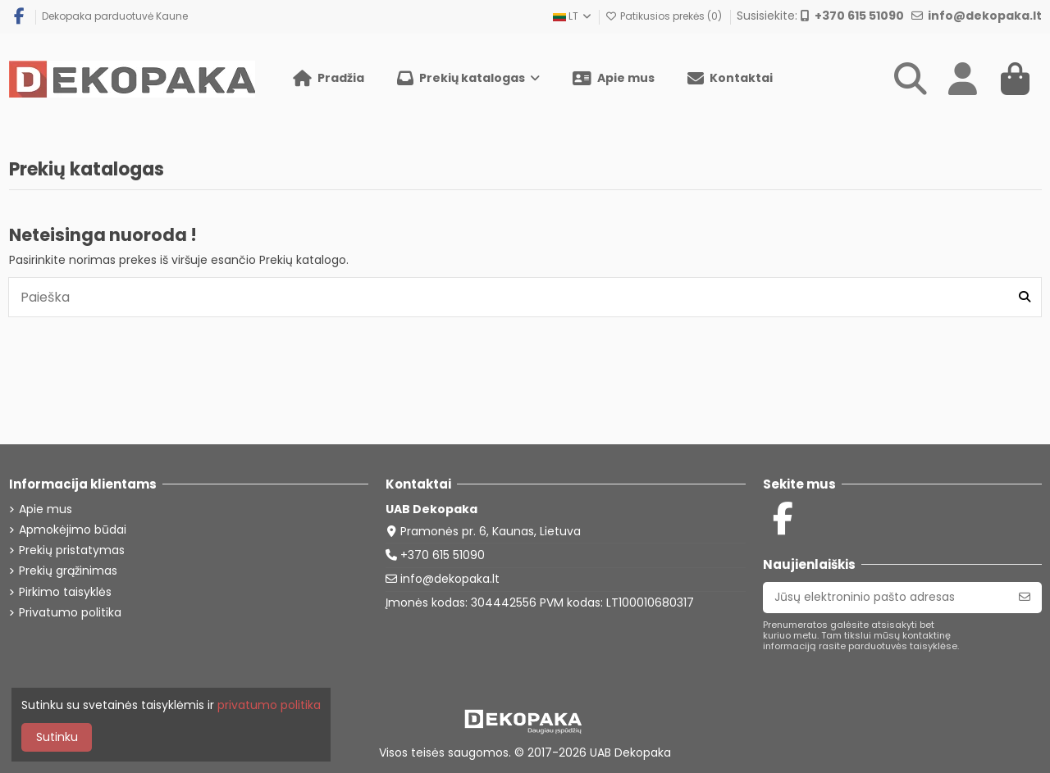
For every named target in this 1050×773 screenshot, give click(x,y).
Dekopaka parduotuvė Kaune (115, 16)
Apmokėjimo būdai (72, 530)
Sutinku (57, 737)
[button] (468, 78)
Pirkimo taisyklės (65, 592)
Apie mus (45, 509)
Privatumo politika (70, 613)
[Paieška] (1024, 296)
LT (573, 16)
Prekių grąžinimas (68, 571)
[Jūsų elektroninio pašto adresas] (885, 597)
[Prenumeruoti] (1024, 597)
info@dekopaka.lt (450, 579)
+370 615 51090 (442, 555)
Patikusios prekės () (664, 16)
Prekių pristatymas (72, 550)
